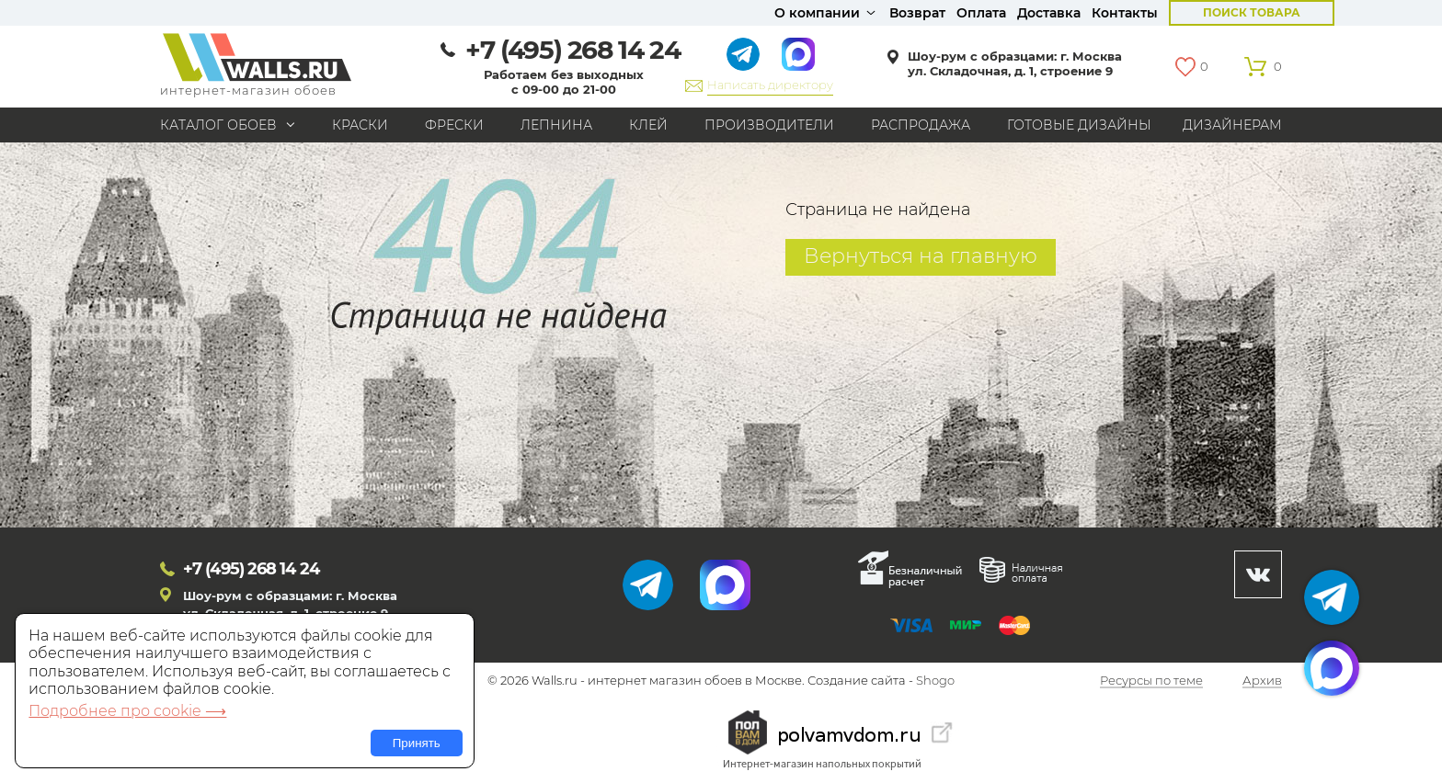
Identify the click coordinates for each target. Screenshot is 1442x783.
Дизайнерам (1232, 125)
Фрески (454, 125)
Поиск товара (1251, 12)
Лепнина (556, 125)
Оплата (981, 13)
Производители (769, 125)
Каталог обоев (218, 125)
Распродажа (920, 125)
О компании (817, 13)
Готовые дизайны (1079, 125)
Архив (1262, 681)
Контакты (1125, 13)
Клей (648, 125)
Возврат (917, 13)
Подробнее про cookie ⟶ (127, 711)
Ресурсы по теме (1151, 681)
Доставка (1049, 13)
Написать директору (770, 84)
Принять (417, 743)
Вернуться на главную (920, 256)
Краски (360, 125)
